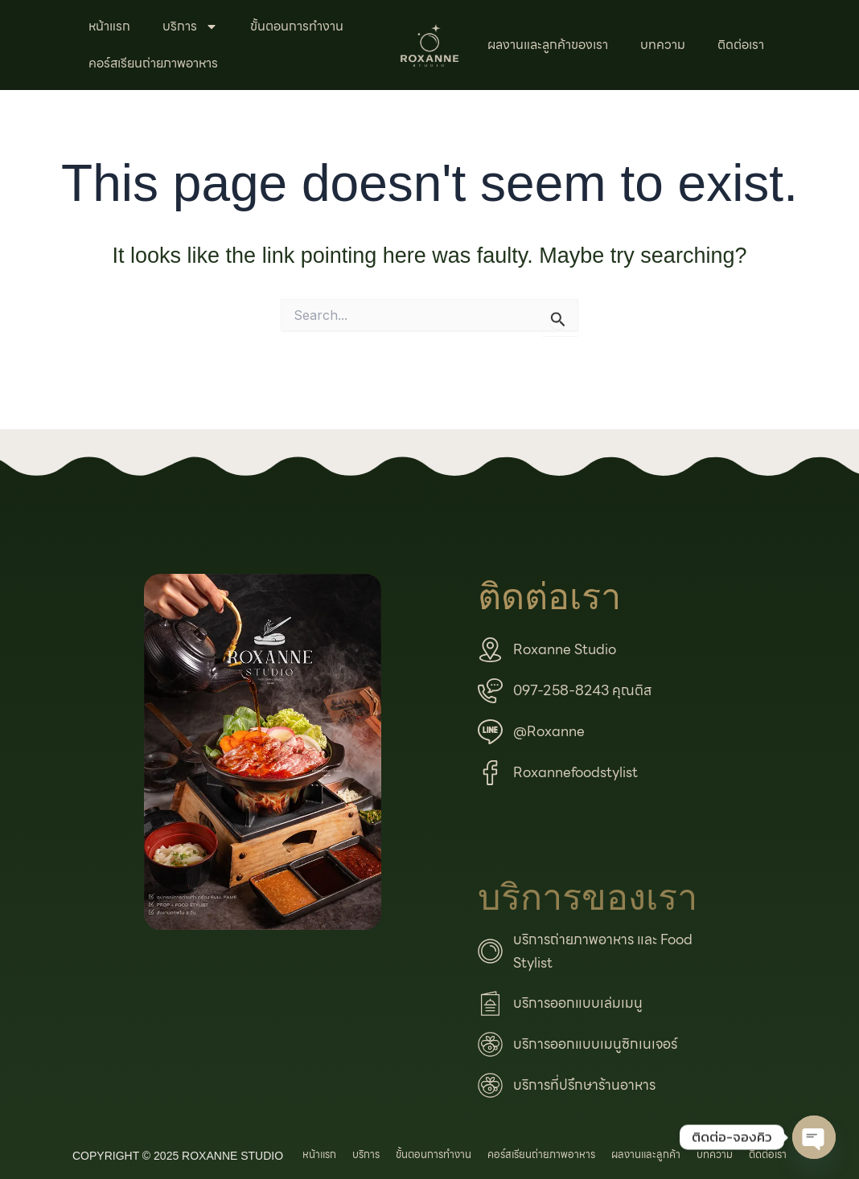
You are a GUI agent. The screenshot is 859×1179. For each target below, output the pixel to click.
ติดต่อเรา (740, 45)
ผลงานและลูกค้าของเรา (547, 45)
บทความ (662, 45)
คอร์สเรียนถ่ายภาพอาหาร (153, 63)
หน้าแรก (109, 26)
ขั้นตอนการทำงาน (296, 26)
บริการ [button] (190, 26)
